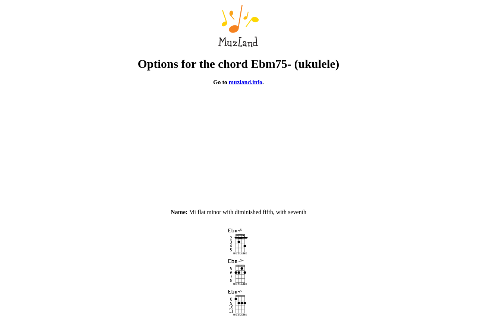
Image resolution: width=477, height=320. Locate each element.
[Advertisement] (238, 144)
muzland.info (245, 82)
